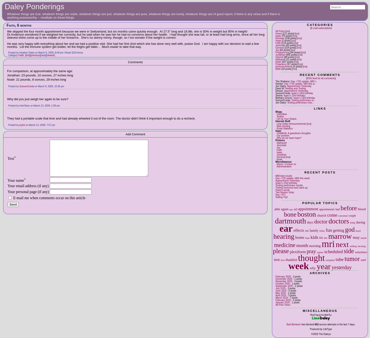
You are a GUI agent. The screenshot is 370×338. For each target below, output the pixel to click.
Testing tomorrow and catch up (291, 187)
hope (307, 238)
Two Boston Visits (284, 192)
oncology (361, 246)
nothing (353, 246)
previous (35, 55)
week (298, 266)
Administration (284, 166)
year (324, 266)
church (321, 215)
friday (322, 231)
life (321, 237)
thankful (291, 260)
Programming (282, 52)
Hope (278, 40)
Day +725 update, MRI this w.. (300, 83)
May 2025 (280, 293)
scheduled (333, 251)
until (363, 260)
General (279, 47)
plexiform (298, 252)
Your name (17, 187)
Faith (278, 43)
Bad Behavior (294, 324)
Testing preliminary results (289, 185)
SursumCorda (26, 86)
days (310, 222)
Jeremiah (280, 45)
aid (295, 209)
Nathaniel (280, 59)
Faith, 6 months (19, 25)
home (299, 237)
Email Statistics (285, 128)
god (350, 229)
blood (362, 209)
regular (320, 252)
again (285, 209)
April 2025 (280, 295)
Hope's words (282, 190)
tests (283, 260)
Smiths (280, 116)
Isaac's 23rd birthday (302, 93)
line (325, 238)
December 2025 (283, 279)
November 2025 (283, 281)
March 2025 (281, 298)
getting (338, 230)
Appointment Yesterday (299, 86)
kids (314, 237)
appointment (308, 209)
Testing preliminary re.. (303, 100)
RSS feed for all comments (321, 78)
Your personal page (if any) (28, 199)
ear (286, 228)
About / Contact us (286, 164)
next (342, 244)
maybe (364, 238)
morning (315, 246)
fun (329, 230)
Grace (278, 33)
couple (352, 215)
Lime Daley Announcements (291, 124)
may (356, 237)
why (313, 268)
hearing (283, 236)
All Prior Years (282, 305)
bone (290, 214)
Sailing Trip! (281, 197)
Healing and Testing (295, 88)
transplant (330, 260)
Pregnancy (281, 64)
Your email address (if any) (28, 193)
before (349, 208)
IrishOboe (282, 114)
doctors (338, 221)
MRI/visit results (283, 176)
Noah (278, 62)
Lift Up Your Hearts (286, 119)
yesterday (342, 267)
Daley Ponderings (34, 6)
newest (50, 55)
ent (307, 230)
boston (306, 214)
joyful (22, 125)
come (332, 215)
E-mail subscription (321, 28)
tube (340, 259)
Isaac (278, 36)
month (302, 245)
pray (311, 251)
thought (311, 258)
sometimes (361, 252)
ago (291, 209)
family (314, 230)
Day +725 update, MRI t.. (304, 81)
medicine (284, 245)
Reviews (279, 38)
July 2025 (280, 288)
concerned (342, 215)
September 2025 (284, 286)
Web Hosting (283, 126)
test (277, 259)
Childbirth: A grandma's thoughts (294, 133)
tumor (352, 258)
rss (287, 31)
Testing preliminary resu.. (300, 102)
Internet (279, 57)
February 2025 (283, 300)
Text (12, 162)
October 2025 (282, 283)
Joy (277, 50)
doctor (321, 222)
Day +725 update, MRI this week (292, 178)
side (349, 251)
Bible (278, 69)
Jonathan (280, 55)
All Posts (280, 31)
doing (352, 222)
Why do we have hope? (289, 138)
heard (358, 231)
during (360, 222)
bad (338, 209)
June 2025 (280, 290)
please (281, 251)
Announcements (283, 66)
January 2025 (282, 302)
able (277, 209)
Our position (283, 135)
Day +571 (280, 195)
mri (328, 244)
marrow (340, 236)
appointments (327, 209)
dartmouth (290, 221)
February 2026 (283, 276)
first (27, 55)
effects (299, 230)
